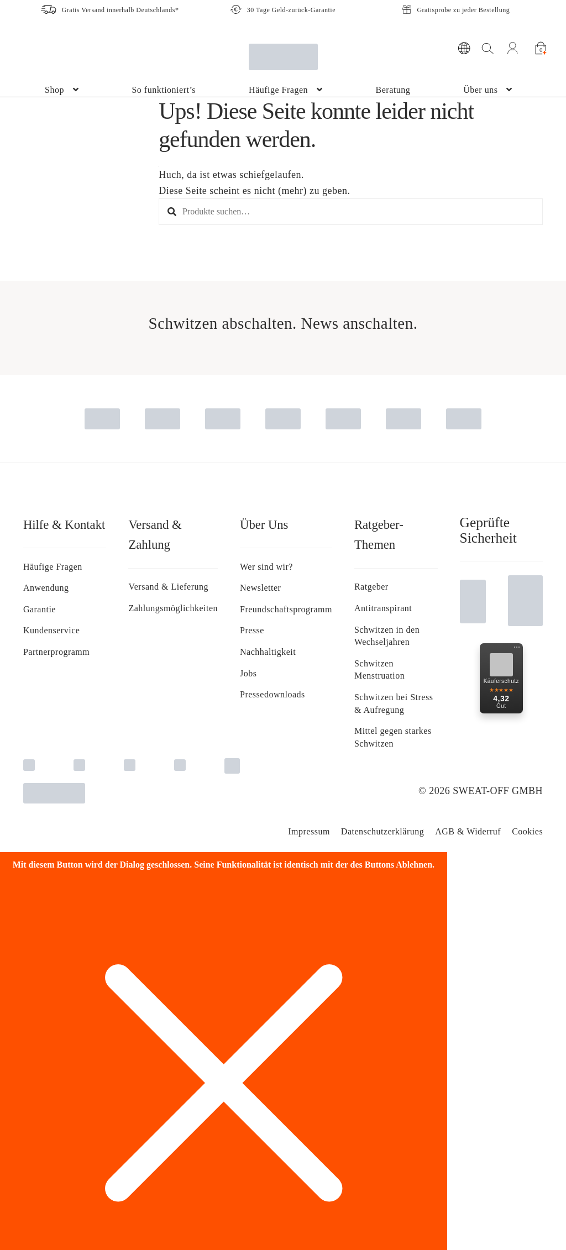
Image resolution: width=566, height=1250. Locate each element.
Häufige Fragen (278, 89)
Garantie (39, 609)
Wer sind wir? (266, 566)
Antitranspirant (383, 608)
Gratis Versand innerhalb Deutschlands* (120, 10)
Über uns (480, 89)
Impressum (309, 831)
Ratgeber (371, 586)
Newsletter (260, 587)
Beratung (393, 89)
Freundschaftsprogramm (286, 609)
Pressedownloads (272, 694)
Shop (54, 89)
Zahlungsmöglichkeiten (173, 608)
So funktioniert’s (164, 89)
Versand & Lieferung (168, 586)
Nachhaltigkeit (268, 651)
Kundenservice (51, 630)
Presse (252, 630)
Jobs (248, 673)
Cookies (527, 831)
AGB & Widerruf (468, 831)
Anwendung (46, 587)
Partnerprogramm (56, 651)
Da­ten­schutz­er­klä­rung (382, 831)
